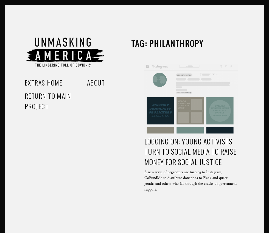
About (96, 82)
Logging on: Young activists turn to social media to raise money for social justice (190, 151)
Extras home (44, 82)
